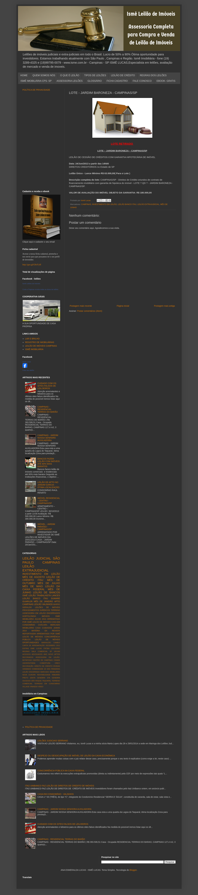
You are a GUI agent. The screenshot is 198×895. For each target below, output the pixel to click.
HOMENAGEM (37, 669)
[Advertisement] (122, 299)
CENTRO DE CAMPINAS (43, 660)
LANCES (55, 595)
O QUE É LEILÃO (69, 75)
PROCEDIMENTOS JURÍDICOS (36, 610)
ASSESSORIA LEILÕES (70, 81)
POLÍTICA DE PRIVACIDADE (36, 90)
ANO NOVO (48, 654)
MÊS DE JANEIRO (43, 601)
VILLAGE (26, 686)
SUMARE (55, 598)
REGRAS (26, 651)
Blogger (133, 870)
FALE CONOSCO (142, 81)
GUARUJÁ (28, 601)
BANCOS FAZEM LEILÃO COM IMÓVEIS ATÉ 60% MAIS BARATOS (49, 462)
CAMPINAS (86, 204)
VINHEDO (34, 686)
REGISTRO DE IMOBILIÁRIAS (39, 342)
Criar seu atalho (28, 370)
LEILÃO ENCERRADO (31, 672)
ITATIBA (46, 648)
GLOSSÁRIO (95, 81)
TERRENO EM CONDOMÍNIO (47, 683)
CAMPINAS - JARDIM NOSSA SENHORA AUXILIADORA (48, 438)
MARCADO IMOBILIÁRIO (50, 672)
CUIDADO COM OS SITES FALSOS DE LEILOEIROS (47, 386)
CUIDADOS (47, 628)
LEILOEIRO (55, 648)
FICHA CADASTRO (117, 81)
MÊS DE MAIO (33, 586)
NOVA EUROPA (29, 675)
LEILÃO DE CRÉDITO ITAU (41, 579)
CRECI (57, 663)
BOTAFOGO (27, 660)
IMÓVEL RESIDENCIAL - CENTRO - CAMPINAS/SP (49, 500)
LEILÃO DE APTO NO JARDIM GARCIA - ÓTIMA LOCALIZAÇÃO (48, 485)
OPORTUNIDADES (31, 643)
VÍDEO (40, 686)
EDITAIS (26, 648)
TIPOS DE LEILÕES (95, 75)
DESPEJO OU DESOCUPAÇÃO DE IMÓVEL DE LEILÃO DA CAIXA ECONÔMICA (76, 755)
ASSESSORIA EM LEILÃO (34, 613)
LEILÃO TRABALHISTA (39, 595)
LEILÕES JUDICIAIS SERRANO (53, 740)
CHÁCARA (42, 625)
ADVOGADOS (37, 654)
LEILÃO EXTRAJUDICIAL (148, 204)
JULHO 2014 (40, 619)
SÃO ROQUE (36, 681)
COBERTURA (45, 663)
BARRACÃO (46, 642)
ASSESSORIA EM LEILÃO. (48, 657)
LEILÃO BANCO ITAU (127, 204)
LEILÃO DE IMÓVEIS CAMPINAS (41, 346)
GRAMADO (27, 669)
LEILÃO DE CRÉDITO (123, 75)
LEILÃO (37, 604)
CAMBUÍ (56, 642)
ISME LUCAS (36, 648)
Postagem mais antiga (164, 306)
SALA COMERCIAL (40, 651)
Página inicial (123, 306)
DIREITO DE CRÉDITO (44, 666)
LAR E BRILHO (32, 338)
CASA (38, 628)
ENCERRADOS (53, 613)
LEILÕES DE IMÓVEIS (47, 607)
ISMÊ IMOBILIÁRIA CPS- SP (36, 81)
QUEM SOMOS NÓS (44, 75)
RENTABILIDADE (43, 675)
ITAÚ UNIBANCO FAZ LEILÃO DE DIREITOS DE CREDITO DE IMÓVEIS (59, 786)
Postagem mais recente (81, 306)
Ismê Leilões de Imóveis (31, 283)
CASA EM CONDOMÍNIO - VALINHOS (56, 794)
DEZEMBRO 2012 (53, 645)
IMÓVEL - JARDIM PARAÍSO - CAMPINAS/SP (46, 526)
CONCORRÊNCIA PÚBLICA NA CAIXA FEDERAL (61, 770)
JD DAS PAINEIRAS (52, 669)
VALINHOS (47, 604)
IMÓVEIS (46, 616)
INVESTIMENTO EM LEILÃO (104, 204)
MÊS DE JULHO (49, 583)
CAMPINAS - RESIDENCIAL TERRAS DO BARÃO (48, 409)
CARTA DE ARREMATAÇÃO (34, 645)
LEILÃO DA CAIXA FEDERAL (41, 588)
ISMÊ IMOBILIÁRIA (34, 349)
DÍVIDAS (56, 666)
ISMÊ (25, 595)
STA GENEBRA (53, 678)
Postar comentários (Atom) (89, 311)
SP (51, 651)
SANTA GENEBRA (37, 678)
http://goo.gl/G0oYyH (32, 264)
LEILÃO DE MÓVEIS (47, 640)
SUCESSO (27, 681)
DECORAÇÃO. (28, 666)
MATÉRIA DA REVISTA (46, 631)
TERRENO (55, 610)
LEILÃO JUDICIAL (37, 558)
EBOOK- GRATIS (166, 81)
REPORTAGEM (29, 634)
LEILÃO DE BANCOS (46, 592)
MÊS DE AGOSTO (34, 577)
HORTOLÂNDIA (29, 616)
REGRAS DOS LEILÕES (153, 75)
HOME (24, 75)
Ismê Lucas (27, 362)
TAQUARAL (46, 681)
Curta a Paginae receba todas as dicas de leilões (40, 289)
